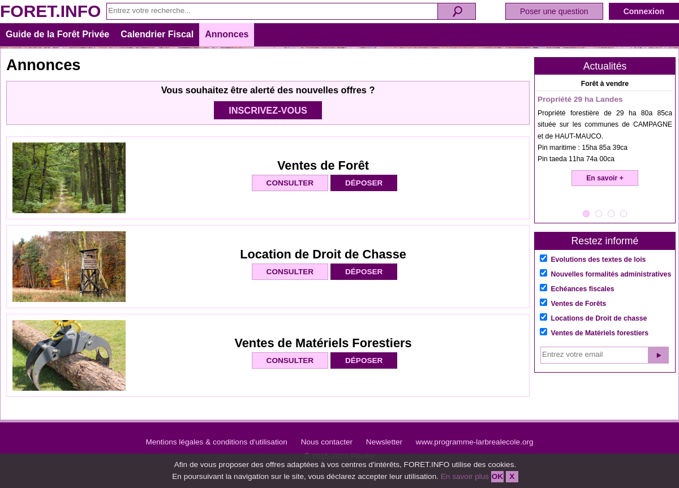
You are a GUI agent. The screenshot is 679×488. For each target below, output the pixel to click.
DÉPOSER (364, 183)
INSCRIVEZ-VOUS (268, 110)
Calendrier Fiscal (157, 34)
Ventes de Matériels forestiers (599, 333)
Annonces (226, 34)
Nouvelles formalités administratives (611, 274)
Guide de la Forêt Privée (57, 34)
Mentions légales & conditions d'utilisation (216, 442)
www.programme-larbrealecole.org (475, 442)
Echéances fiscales (582, 289)
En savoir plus (465, 476)
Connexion (644, 11)
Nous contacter (327, 442)
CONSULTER (290, 183)
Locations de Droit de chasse (599, 318)
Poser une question (554, 11)
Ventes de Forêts (578, 304)
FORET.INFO (50, 11)
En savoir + (605, 178)
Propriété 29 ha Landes (580, 99)
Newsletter (384, 442)
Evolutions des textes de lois (598, 260)
